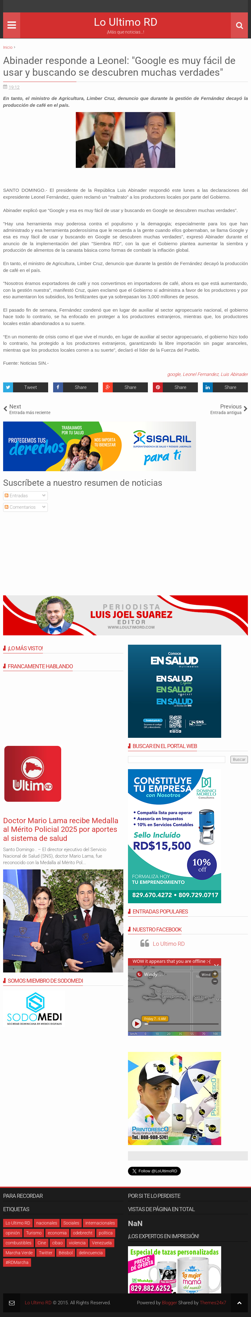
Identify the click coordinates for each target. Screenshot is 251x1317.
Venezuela (102, 1242)
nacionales (46, 1222)
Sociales (71, 1222)
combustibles (18, 1242)
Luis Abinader (234, 374)
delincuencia (91, 1252)
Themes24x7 (213, 1303)
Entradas (16, 495)
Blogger (169, 1303)
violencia (77, 1242)
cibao (57, 1242)
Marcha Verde (19, 1252)
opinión (13, 1232)
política (106, 1232)
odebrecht (83, 1232)
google (173, 374)
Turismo (34, 1232)
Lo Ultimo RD (125, 22)
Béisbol (66, 1252)
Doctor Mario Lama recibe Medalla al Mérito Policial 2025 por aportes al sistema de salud (60, 829)
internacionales (100, 1222)
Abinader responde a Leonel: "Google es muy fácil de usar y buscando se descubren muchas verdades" (119, 66)
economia (57, 1232)
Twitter (45, 1252)
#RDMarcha (17, 1262)
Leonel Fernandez (200, 374)
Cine (42, 1242)
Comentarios (20, 507)
